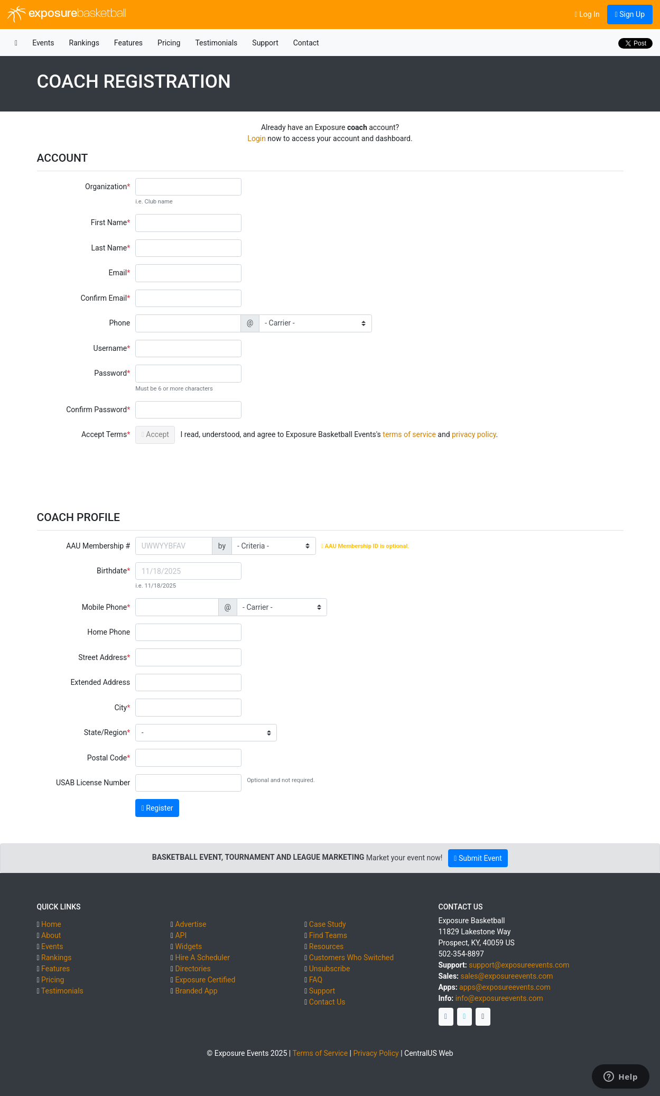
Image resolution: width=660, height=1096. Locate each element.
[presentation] (215, 472)
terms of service (409, 434)
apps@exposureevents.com (505, 987)
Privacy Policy (375, 1053)
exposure (66, 14)
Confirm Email (103, 298)
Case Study (327, 924)
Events (43, 43)
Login (256, 138)
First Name (109, 222)
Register (157, 808)
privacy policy (474, 434)
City (120, 707)
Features (128, 43)
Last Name (109, 248)
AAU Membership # (98, 546)
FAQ (315, 980)
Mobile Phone (104, 607)
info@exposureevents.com (499, 998)
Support (265, 43)
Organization (106, 186)
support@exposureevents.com (519, 965)
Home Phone (108, 632)
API (181, 935)
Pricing (168, 43)
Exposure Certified (205, 980)
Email (117, 272)
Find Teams (328, 935)
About (51, 935)
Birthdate (112, 570)
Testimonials (216, 43)
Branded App (196, 991)
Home (51, 924)
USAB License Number (93, 782)
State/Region (105, 732)
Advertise (190, 924)
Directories (192, 968)
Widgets (188, 946)
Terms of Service (320, 1053)
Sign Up (630, 14)
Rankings (84, 43)
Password (110, 373)
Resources (326, 946)
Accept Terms (104, 434)
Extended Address (100, 682)
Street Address (102, 657)
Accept (155, 434)
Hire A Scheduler (202, 957)
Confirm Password (96, 409)
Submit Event (477, 858)
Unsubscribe (329, 968)
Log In (587, 14)
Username (110, 348)
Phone (119, 323)
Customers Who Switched (351, 957)
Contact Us (327, 1002)
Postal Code (107, 758)
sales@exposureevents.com (507, 976)
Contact (306, 43)
